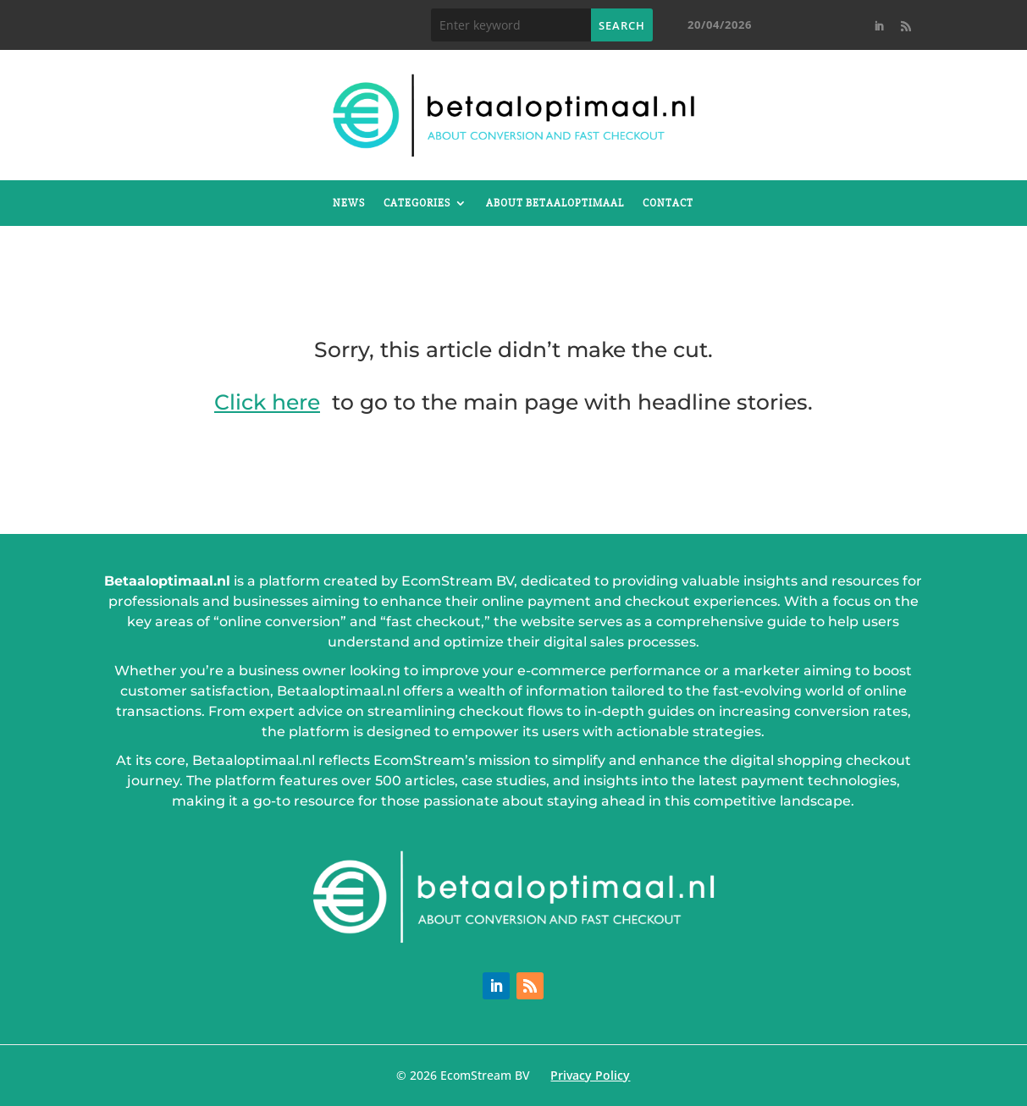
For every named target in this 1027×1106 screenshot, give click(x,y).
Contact (668, 203)
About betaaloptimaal (555, 203)
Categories (417, 203)
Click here (267, 402)
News (349, 203)
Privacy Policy (590, 1075)
